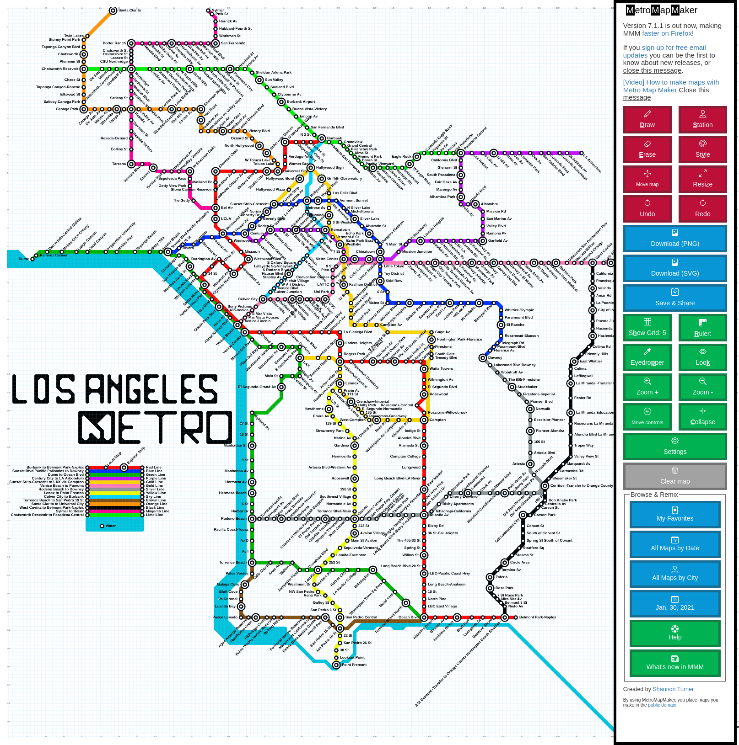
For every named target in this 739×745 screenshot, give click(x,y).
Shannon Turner (673, 689)
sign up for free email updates (664, 51)
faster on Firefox (666, 33)
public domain (662, 705)
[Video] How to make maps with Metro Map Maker (671, 86)
